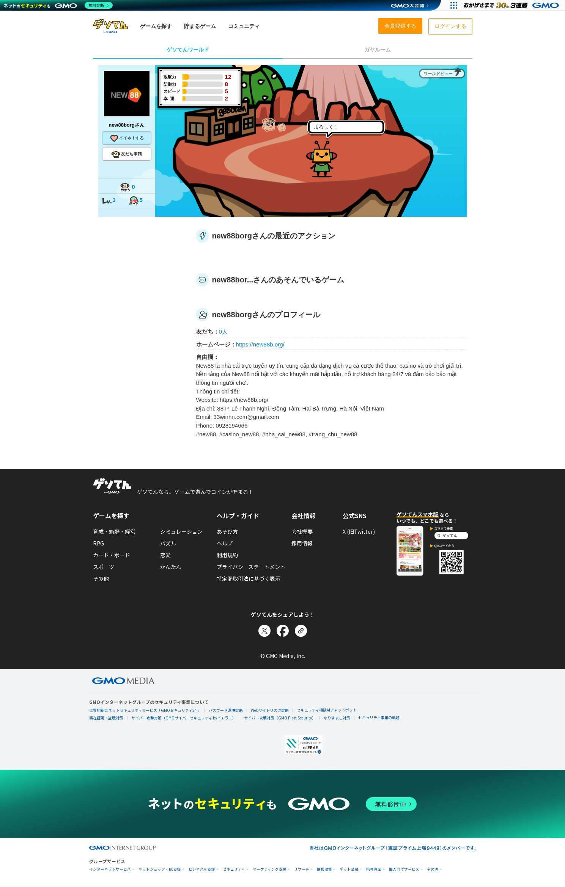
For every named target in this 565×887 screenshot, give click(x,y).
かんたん (170, 566)
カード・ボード (111, 555)
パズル (168, 543)
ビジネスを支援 (202, 869)
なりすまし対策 (337, 718)
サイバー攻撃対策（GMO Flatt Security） (280, 718)
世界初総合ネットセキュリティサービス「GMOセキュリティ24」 (145, 710)
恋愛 (165, 555)
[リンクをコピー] (301, 631)
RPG (98, 543)
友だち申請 (126, 154)
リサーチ (301, 869)
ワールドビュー (438, 73)
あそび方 (227, 531)
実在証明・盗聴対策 (106, 718)
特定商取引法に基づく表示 (248, 578)
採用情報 (302, 543)
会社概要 (302, 531)
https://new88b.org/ (260, 344)
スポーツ (103, 566)
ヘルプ (225, 543)
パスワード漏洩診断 (226, 710)
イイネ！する (127, 138)
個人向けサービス (404, 869)
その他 (101, 578)
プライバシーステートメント (251, 566)
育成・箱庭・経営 (114, 531)
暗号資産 (373, 869)
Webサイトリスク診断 (270, 710)
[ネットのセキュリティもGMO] (58, 5)
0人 (223, 331)
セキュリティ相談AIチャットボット (327, 710)
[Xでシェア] (264, 631)
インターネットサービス (110, 869)
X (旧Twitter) (359, 531)
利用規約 (227, 555)
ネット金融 (349, 869)
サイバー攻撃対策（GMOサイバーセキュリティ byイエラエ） (183, 718)
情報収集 (324, 869)
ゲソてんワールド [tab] (188, 50)
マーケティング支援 (269, 869)
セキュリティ (234, 869)
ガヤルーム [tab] (377, 50)
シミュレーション (181, 531)
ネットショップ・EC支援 (159, 869)
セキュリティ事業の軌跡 (379, 717)
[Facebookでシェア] (283, 631)
